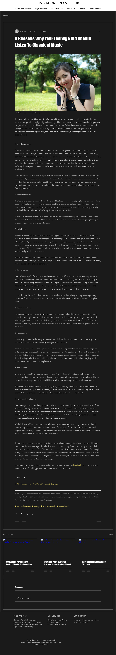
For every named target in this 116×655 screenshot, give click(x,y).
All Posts (6, 15)
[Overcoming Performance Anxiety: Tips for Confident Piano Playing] (20, 548)
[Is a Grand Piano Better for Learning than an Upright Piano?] (58, 548)
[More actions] (99, 31)
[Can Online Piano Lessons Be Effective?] (96, 548)
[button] (110, 15)
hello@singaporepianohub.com (89, 620)
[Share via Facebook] (16, 514)
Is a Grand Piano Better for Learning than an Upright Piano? (57, 563)
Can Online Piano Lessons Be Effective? (94, 563)
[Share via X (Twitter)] (22, 514)
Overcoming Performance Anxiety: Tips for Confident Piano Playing (19, 563)
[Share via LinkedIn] (27, 514)
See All (110, 534)
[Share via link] (33, 514)
